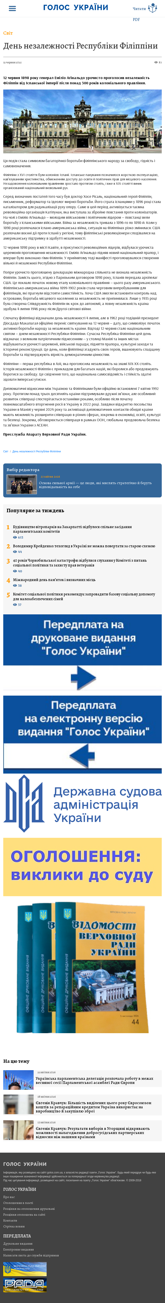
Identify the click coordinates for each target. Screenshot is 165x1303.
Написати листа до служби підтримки (31, 1255)
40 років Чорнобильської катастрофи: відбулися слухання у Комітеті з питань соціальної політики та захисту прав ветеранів (80, 563)
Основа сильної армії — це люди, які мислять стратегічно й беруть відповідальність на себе (95, 485)
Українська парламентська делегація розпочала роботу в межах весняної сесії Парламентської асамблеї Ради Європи (94, 1081)
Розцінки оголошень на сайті (24, 1214)
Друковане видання (18, 1243)
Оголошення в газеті (18, 1203)
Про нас (9, 1197)
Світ (8, 32)
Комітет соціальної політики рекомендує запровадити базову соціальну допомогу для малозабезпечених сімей (84, 596)
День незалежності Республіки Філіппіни (80, 46)
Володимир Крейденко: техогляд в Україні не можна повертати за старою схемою (84, 546)
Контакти (10, 1220)
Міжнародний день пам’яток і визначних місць (54, 580)
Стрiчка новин (14, 1226)
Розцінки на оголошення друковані (29, 1209)
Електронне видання (18, 1249)
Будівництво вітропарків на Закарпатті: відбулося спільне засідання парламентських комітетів (72, 529)
